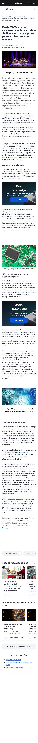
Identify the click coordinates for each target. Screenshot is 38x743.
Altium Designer (9, 501)
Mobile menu (3, 3)
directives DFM (23, 452)
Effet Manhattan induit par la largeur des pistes (15, 275)
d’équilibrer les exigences (10, 369)
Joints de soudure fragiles (14, 422)
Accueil (4, 17)
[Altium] (19, 3)
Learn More (19, 200)
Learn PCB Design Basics (10, 553)
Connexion (32, 3)
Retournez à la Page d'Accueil (20, 646)
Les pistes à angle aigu (13, 165)
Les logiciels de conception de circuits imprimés (17, 499)
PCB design (7, 9)
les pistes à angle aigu (16, 171)
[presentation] (34, 563)
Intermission (23, 491)
